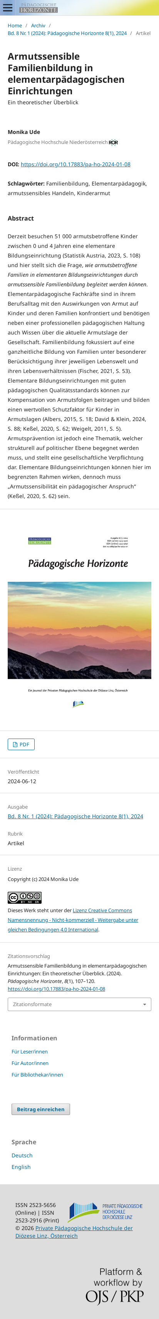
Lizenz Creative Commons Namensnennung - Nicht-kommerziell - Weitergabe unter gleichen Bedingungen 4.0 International (73, 920)
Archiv (38, 25)
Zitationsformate (32, 1004)
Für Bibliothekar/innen (37, 1074)
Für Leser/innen (30, 1051)
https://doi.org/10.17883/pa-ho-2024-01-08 (76, 164)
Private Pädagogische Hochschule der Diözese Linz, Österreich (74, 1231)
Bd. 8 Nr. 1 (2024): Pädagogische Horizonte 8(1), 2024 (67, 33)
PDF (23, 744)
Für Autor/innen (30, 1063)
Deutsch (22, 1155)
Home (15, 25)
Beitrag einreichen (41, 1109)
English (21, 1166)
